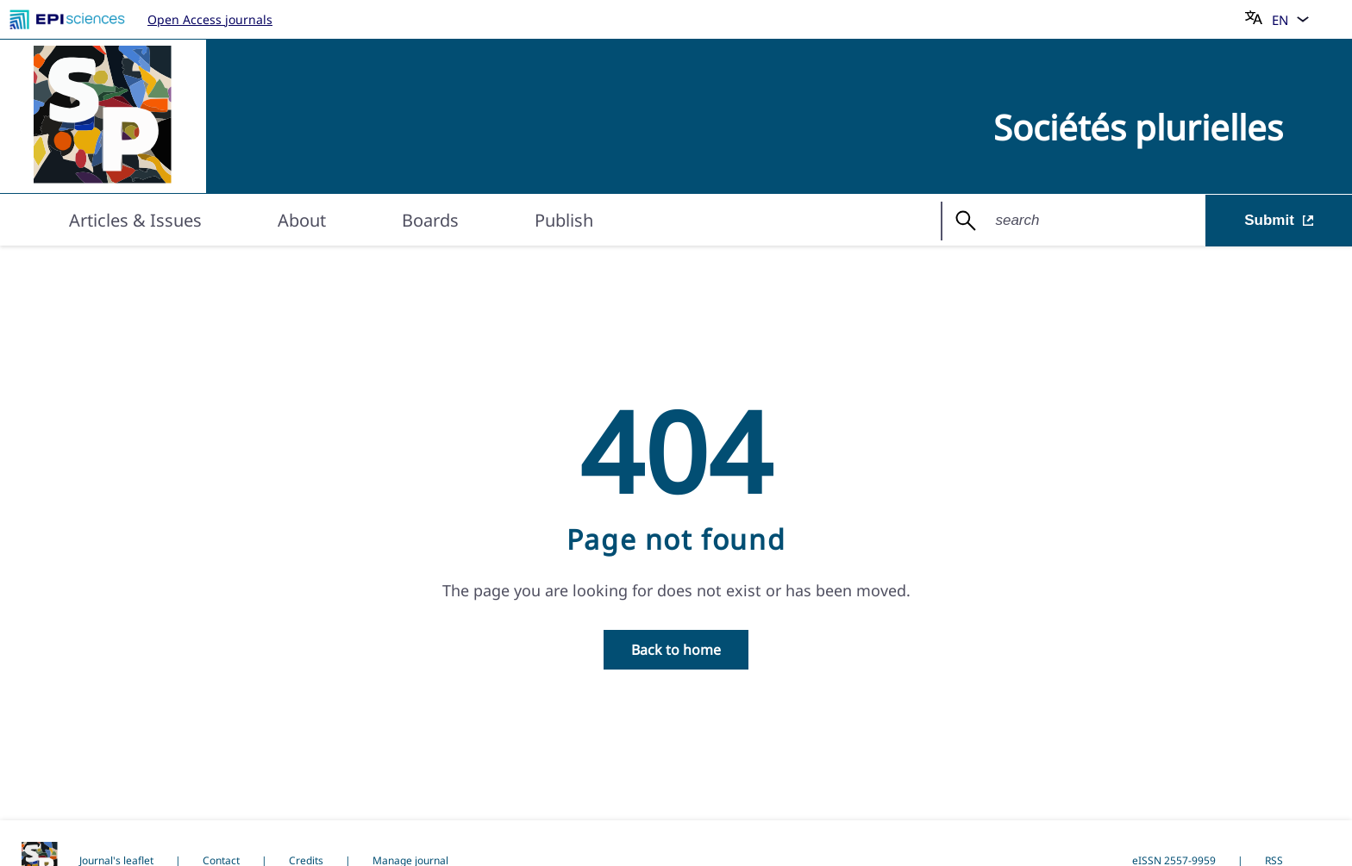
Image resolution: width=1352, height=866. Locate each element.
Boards (430, 220)
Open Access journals (209, 19)
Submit (1278, 220)
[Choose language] (1277, 19)
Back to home (676, 649)
